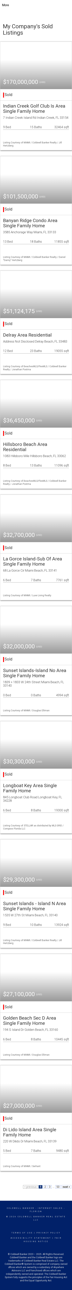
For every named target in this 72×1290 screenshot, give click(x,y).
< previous (30, 1186)
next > (66, 1186)
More (5, 5)
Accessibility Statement (31, 1238)
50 (58, 1186)
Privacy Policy (48, 1233)
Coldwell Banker (20, 1208)
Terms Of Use (22, 1233)
